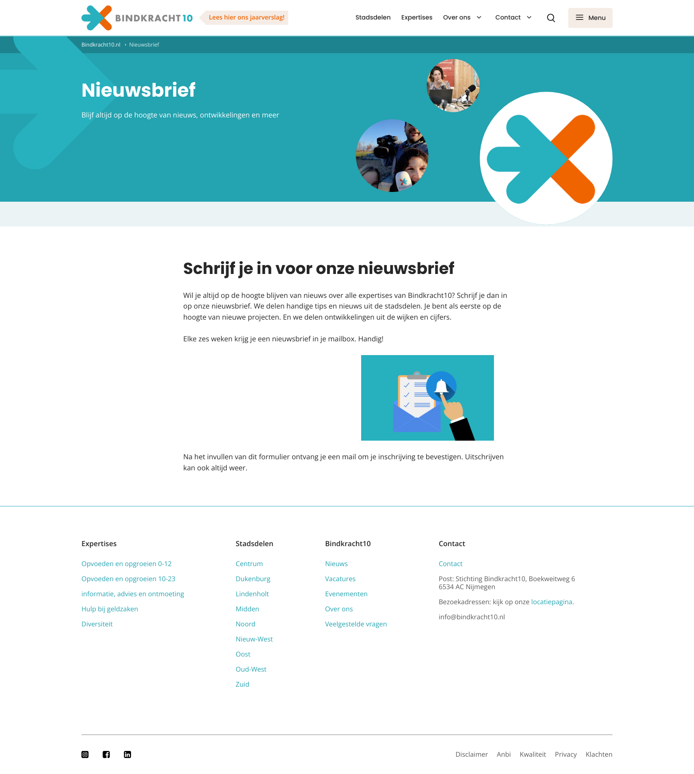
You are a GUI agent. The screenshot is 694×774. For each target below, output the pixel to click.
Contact (507, 17)
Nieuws (336, 563)
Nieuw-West (254, 639)
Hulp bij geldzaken (109, 609)
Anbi (504, 754)
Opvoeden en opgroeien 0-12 (126, 563)
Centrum (249, 563)
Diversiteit (97, 624)
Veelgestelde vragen (356, 624)
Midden (247, 609)
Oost (243, 654)
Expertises (416, 17)
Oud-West (251, 669)
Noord (246, 624)
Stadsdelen (373, 17)
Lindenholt (252, 594)
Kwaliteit (533, 754)
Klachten (599, 754)
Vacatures (340, 579)
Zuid (243, 684)
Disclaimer (471, 754)
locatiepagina (551, 602)
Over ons (456, 17)
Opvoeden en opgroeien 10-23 (128, 579)
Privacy (566, 754)
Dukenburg (253, 579)
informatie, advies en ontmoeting (132, 594)
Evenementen (346, 594)
